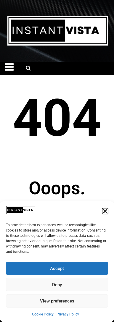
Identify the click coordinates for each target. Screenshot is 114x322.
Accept (57, 268)
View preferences (57, 301)
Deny (57, 284)
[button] (105, 211)
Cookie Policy (43, 314)
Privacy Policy (68, 314)
